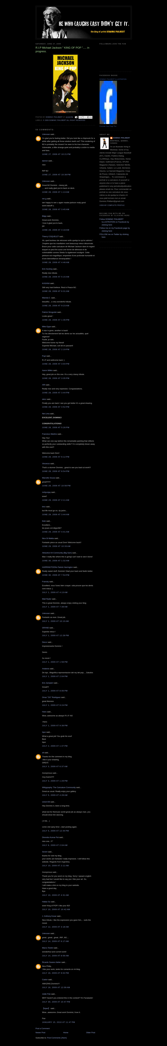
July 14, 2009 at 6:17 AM (55, 941)
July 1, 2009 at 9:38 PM (55, 725)
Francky (45, 581)
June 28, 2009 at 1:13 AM (55, 192)
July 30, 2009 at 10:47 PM (56, 1002)
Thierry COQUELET (50, 236)
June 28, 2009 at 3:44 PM (55, 393)
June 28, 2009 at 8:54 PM (55, 471)
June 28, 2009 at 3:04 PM (55, 364)
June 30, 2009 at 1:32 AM (55, 561)
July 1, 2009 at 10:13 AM (55, 621)
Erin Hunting (47, 269)
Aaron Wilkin (47, 370)
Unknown (46, 134)
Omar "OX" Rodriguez (51, 697)
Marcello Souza (48, 478)
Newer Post (40, 1032)
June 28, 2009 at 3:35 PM (55, 378)
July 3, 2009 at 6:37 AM (55, 766)
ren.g (44, 199)
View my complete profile (112, 205)
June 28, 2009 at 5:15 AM (55, 277)
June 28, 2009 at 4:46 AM (55, 262)
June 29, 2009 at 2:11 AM (55, 500)
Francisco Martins (49, 434)
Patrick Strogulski (49, 312)
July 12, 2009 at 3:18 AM (55, 927)
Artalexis (45, 669)
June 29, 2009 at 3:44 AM (55, 514)
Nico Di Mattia (48, 538)
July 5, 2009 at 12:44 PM (55, 831)
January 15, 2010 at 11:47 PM (58, 1022)
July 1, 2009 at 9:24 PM (55, 705)
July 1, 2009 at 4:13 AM (55, 592)
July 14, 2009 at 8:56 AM (55, 956)
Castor (45, 979)
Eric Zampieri (47, 683)
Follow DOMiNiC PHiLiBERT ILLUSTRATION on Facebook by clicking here (114, 222)
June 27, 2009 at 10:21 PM (56, 154)
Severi (45, 852)
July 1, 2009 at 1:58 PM (55, 662)
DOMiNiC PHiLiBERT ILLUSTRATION (113, 79)
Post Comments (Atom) (57, 1038)
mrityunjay (46, 492)
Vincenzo (46, 463)
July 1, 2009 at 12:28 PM (55, 635)
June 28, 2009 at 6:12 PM (55, 457)
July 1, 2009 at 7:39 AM (55, 607)
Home (65, 1032)
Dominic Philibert (121, 138)
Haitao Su (46, 902)
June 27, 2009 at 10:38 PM (56, 175)
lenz (44, 507)
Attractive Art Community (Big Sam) (57, 553)
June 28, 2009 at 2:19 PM (55, 349)
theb (44, 521)
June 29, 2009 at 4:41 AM (55, 532)
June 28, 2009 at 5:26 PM (55, 427)
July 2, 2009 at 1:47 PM (55, 746)
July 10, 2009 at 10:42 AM (56, 909)
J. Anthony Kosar (49, 916)
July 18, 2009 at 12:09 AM (56, 987)
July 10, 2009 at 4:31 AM (55, 895)
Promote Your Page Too (108, 126)
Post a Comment (43, 1028)
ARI (43, 385)
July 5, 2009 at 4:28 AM (55, 795)
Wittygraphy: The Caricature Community (59, 787)
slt (43, 753)
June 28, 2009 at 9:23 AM (55, 306)
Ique (44, 732)
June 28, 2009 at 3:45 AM (55, 209)
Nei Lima (46, 414)
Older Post (90, 1032)
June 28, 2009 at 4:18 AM (55, 230)
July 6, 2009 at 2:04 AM (55, 845)
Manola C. (46, 298)
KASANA (46, 283)
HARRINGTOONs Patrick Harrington (57, 567)
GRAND (45, 628)
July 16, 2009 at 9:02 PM (55, 973)
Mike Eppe (46, 326)
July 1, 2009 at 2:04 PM (55, 676)
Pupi (44, 356)
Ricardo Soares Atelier (51, 962)
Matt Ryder (46, 599)
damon (45, 161)
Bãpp (44, 216)
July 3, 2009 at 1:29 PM (55, 781)
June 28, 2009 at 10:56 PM (56, 486)
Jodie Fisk (46, 994)
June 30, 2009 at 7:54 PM (55, 575)
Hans (44, 712)
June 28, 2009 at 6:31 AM (55, 291)
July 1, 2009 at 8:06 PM (55, 691)
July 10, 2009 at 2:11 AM (55, 865)
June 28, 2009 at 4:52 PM (55, 407)
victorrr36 (46, 802)
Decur (44, 642)
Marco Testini (47, 948)
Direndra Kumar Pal (50, 837)
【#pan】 (46, 1008)
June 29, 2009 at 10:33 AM (56, 546)
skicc (44, 399)
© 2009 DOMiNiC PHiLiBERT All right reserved (64, 120)
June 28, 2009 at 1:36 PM (55, 320)
